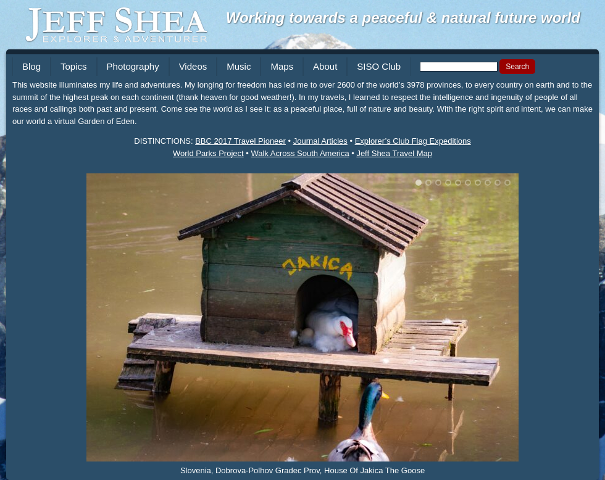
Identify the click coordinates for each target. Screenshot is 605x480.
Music (239, 66)
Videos (193, 66)
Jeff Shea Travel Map (394, 153)
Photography (133, 66)
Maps (281, 66)
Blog (31, 66)
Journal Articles (320, 141)
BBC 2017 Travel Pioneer (240, 141)
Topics (73, 66)
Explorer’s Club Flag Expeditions (413, 141)
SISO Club (379, 66)
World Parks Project (208, 153)
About (325, 66)
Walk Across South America (300, 153)
